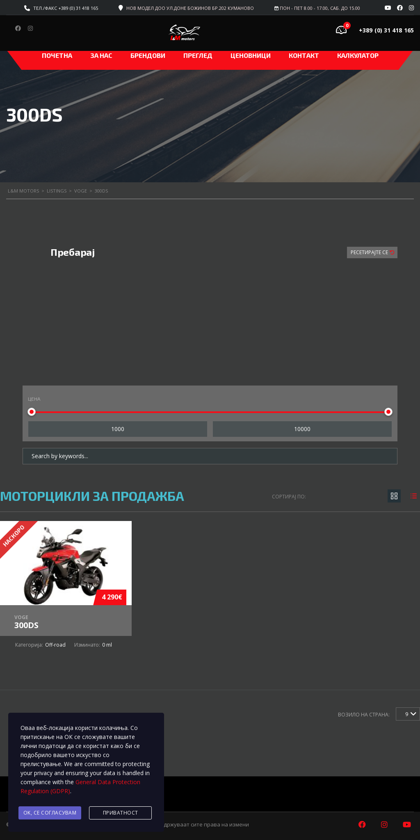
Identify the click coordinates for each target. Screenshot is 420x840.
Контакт (304, 55)
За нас (101, 55)
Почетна (57, 55)
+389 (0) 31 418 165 (386, 30)
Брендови (147, 55)
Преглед (197, 55)
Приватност (120, 812)
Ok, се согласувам (50, 812)
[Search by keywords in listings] (210, 456)
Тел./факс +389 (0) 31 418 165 (65, 8)
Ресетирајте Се (370, 252)
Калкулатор (358, 55)
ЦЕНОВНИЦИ (251, 55)
